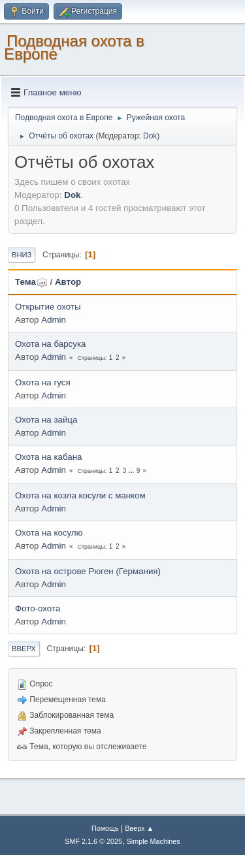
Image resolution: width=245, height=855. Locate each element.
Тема (31, 282)
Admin (53, 320)
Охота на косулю (49, 533)
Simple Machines (153, 841)
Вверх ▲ (139, 828)
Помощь (105, 828)
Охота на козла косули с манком (80, 495)
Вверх (24, 649)
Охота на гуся (43, 382)
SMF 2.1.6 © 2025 (93, 841)
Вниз (21, 255)
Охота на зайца (46, 420)
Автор (68, 282)
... (132, 470)
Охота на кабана (48, 457)
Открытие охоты (48, 307)
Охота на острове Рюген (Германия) (88, 571)
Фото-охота (37, 608)
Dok (150, 135)
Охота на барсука (50, 344)
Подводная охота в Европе (74, 47)
